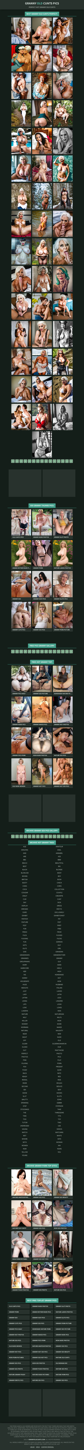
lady (25, 994)
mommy (25, 1024)
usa (59, 1126)
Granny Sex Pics (38, 1323)
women (25, 1145)
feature (24, 922)
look (59, 1004)
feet (59, 922)
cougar (25, 892)
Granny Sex (13, 1318)
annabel (59, 853)
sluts (59, 1096)
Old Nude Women (15, 1346)
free (59, 929)
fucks (59, 938)
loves (59, 1007)
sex (24, 1089)
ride (59, 1080)
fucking (24, 938)
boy (59, 876)
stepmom (59, 1106)
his (25, 975)
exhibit (25, 915)
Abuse (32, 1447)
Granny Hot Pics (15, 1352)
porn (59, 1063)
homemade (59, 975)
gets (25, 945)
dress (59, 906)
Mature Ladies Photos (64, 1312)
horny (24, 978)
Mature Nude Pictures (40, 1375)
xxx (59, 1145)
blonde (59, 869)
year (24, 1149)
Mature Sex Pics (15, 1340)
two (59, 1122)
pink (24, 1060)
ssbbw (59, 1103)
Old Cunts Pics (14, 1306)
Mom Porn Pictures (16, 1357)
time (24, 1116)
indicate (24, 988)
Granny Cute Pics (15, 1323)
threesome (59, 1112)
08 (42, 461)
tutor (24, 1122)
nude (59, 1037)
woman (59, 1142)
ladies (59, 991)
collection (59, 889)
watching (59, 1132)
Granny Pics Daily (15, 1329)
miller (24, 1021)
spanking (24, 1103)
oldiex (24, 1047)
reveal (24, 1080)
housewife (24, 981)
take (59, 1109)
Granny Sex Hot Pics (39, 1357)
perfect (24, 1053)
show (24, 1093)
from (59, 932)
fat (59, 919)
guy (59, 961)
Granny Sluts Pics (62, 1318)
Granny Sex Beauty (63, 1352)
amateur (59, 846)
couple (59, 892)
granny (59, 958)
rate (59, 1073)
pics (59, 1057)
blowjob (24, 873)
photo (59, 1053)
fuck (25, 935)
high (59, 971)
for (24, 929)
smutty (25, 1099)
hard (59, 965)
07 (38, 461)
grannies (24, 958)
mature (25, 1014)
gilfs (25, 948)
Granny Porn (14, 1312)
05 (29, 461)
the (24, 1112)
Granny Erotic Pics (16, 1380)
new (59, 1034)
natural (24, 1030)
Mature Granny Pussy (17, 1375)
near (25, 1034)
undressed (24, 1126)
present (59, 1066)
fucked (59, 935)
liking (24, 1001)
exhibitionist (59, 915)
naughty (59, 1030)
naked (59, 1027)
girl (59, 948)
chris (59, 886)
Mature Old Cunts (62, 1357)
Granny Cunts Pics (42, 3)
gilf (59, 945)
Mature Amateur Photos (41, 1346)
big (59, 866)
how (59, 981)
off (24, 1040)
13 (63, 461)
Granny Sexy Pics (38, 1318)
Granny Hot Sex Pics (39, 1352)
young (24, 1155)
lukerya (24, 1011)
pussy (24, 1070)
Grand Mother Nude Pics (41, 1312)
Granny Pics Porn (38, 1340)
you (59, 1152)
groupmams (25, 961)
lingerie (59, 1001)
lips (24, 1004)
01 (13, 461)
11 (54, 461)
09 (46, 461)
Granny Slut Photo (63, 1306)
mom (59, 1021)
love (25, 1007)
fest (24, 925)
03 (21, 461)
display (25, 906)
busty (24, 883)
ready (24, 1076)
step (25, 1106)
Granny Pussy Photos (40, 1369)
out (24, 1050)
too (24, 1119)
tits (59, 1116)
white (59, 1135)
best (25, 866)
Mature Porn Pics (62, 1375)
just (25, 991)
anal (59, 850)
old (59, 1040)
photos (25, 1057)
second (25, 1086)
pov (24, 1066)
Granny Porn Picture (64, 1323)
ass (59, 856)
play (59, 1060)
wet (24, 1135)
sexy (59, 1089)
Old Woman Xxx (61, 1363)
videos (59, 1129)
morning (24, 1027)
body (59, 873)
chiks (25, 886)
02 (17, 461)
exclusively (59, 912)
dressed (24, 909)
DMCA (38, 1447)
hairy (25, 965)
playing (25, 1063)
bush (59, 879)
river (25, 1083)
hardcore (25, 968)
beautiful (59, 863)
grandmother (59, 955)
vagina (24, 1129)
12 (58, 461)
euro (25, 912)
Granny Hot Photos (16, 1335)
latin (59, 994)
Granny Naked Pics (39, 1335)
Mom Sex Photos (38, 1363)
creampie (59, 896)
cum (24, 899)
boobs (24, 876)
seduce (59, 1086)
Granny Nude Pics (62, 1335)
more (59, 1024)
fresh (24, 932)
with (25, 1142)
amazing (24, 850)
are (24, 856)
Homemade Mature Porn (41, 1329)
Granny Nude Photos (40, 1306)
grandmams (25, 955)
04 (25, 461)
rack (25, 1073)
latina (24, 998)
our (59, 1047)
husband (59, 984)
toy (59, 1119)
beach (24, 863)
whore (24, 1139)
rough (59, 1083)
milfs (59, 1017)
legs (59, 998)
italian (59, 988)
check (59, 883)
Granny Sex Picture (63, 1329)
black (24, 869)
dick (59, 902)
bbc (24, 860)
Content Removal (47, 1447)
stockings (24, 1109)
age (24, 846)
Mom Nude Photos (63, 1340)
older (24, 1044)
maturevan (59, 1014)
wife (59, 1139)
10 (50, 461)
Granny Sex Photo (16, 1369)
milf (24, 1017)
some (59, 1099)
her (24, 971)
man (59, 1011)
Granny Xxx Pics (62, 1346)
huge (25, 984)
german (59, 942)
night (24, 1037)
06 (33, 461)
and (24, 853)
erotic (59, 909)
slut (25, 1096)
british (25, 879)
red (59, 1076)
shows (59, 1093)
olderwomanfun (59, 1044)
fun (24, 942)
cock (25, 889)
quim (59, 1070)
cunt (59, 899)
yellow (25, 1152)
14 (67, 461)
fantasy (25, 919)
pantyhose (59, 1050)
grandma (59, 952)
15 (71, 461)
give (24, 952)
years (59, 1149)
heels (59, 968)
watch (24, 1132)
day (24, 902)
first (59, 925)
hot (59, 978)
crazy (24, 896)
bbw (59, 860)
